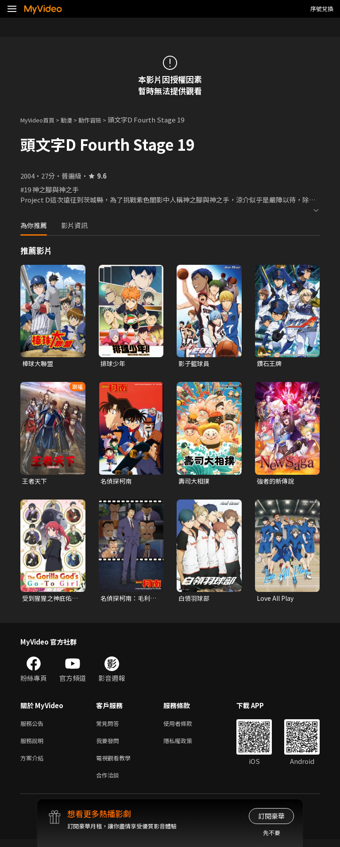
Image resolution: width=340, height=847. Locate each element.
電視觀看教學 (116, 763)
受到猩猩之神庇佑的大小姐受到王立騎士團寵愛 (48, 600)
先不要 (271, 832)
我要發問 (109, 745)
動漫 (73, 119)
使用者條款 (185, 726)
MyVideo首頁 (40, 119)
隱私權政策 (185, 745)
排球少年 (113, 363)
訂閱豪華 (271, 815)
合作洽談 (109, 782)
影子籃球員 (195, 363)
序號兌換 (321, 8)
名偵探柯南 (117, 482)
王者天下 (35, 482)
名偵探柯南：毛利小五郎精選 (127, 600)
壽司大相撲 (195, 482)
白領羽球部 (195, 600)
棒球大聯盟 (38, 363)
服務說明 (33, 745)
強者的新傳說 (277, 482)
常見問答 (109, 726)
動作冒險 (99, 119)
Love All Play (277, 600)
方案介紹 (33, 763)
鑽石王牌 (270, 363)
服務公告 (33, 726)
